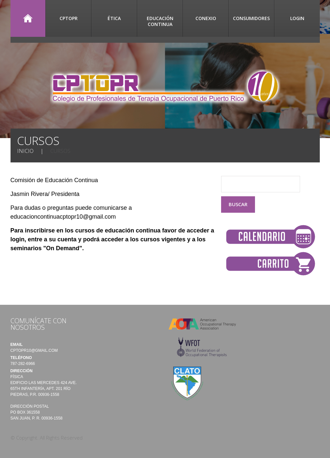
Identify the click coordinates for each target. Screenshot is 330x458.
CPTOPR (69, 18)
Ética (114, 18)
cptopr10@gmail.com (34, 350)
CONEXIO (205, 18)
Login (297, 18)
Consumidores (251, 18)
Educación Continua (160, 21)
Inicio (28, 18)
